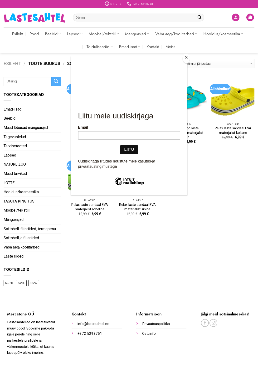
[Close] (186, 58)
